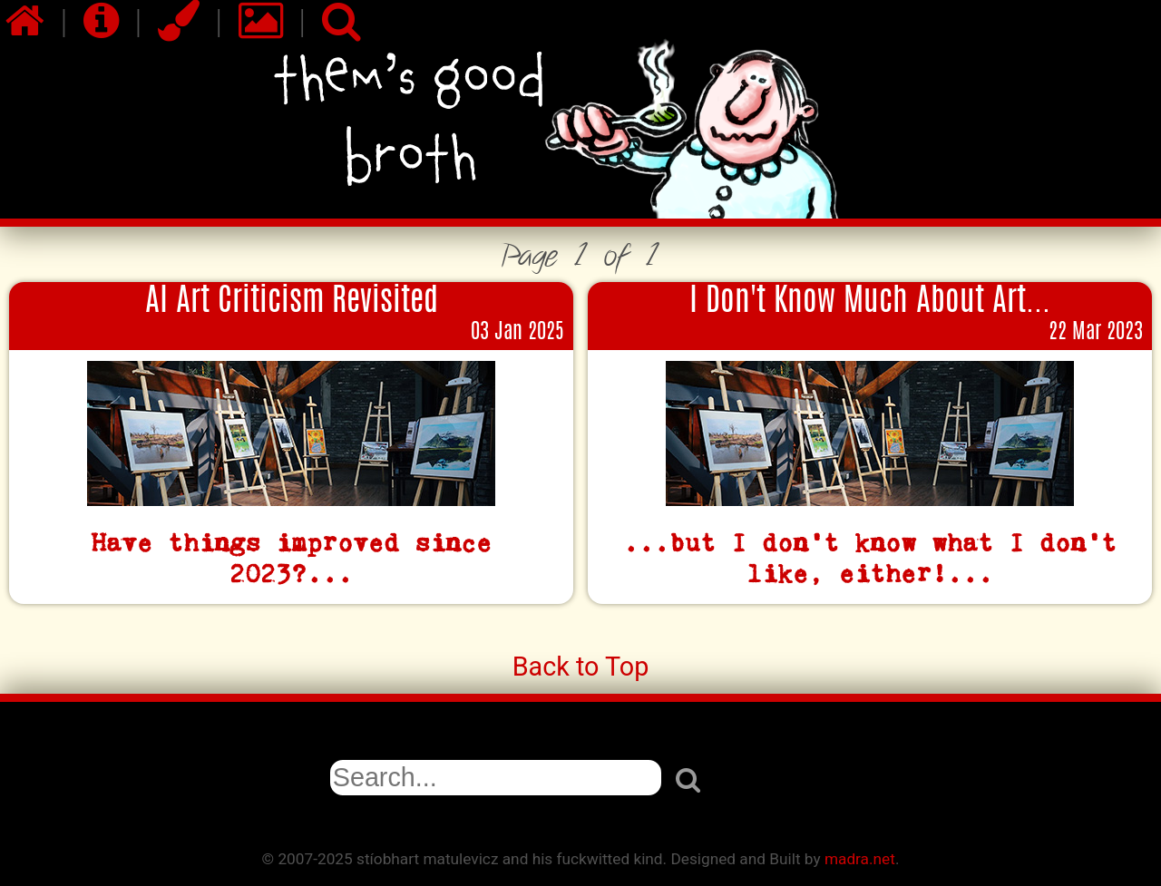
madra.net (859, 859)
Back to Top (580, 666)
